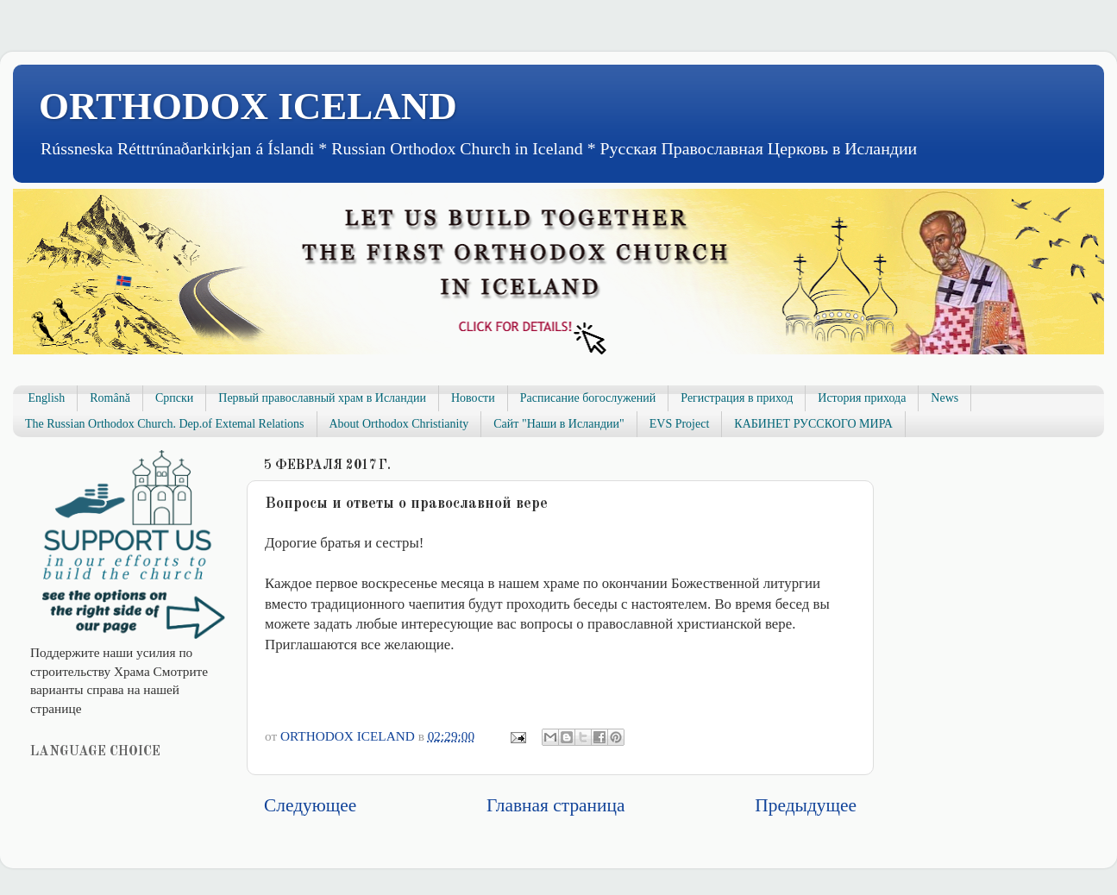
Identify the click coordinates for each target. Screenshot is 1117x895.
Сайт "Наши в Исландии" (558, 423)
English (47, 397)
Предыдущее (806, 805)
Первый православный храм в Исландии (322, 397)
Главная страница (555, 805)
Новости (473, 397)
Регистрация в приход (737, 397)
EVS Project (679, 423)
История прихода (862, 397)
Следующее (310, 805)
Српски (174, 397)
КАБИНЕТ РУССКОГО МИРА (813, 423)
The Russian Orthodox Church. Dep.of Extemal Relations (164, 423)
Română (110, 397)
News (944, 397)
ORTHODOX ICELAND (248, 106)
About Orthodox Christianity (399, 423)
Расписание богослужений (588, 397)
